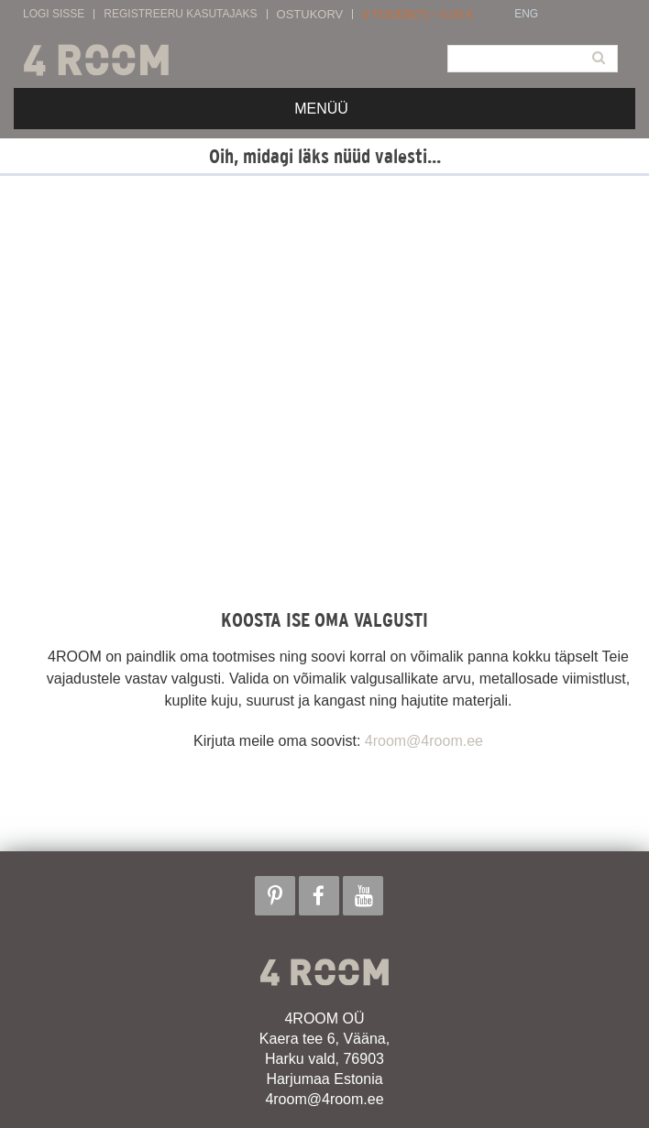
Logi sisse (53, 14)
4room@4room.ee (424, 741)
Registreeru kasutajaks (180, 14)
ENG (526, 14)
